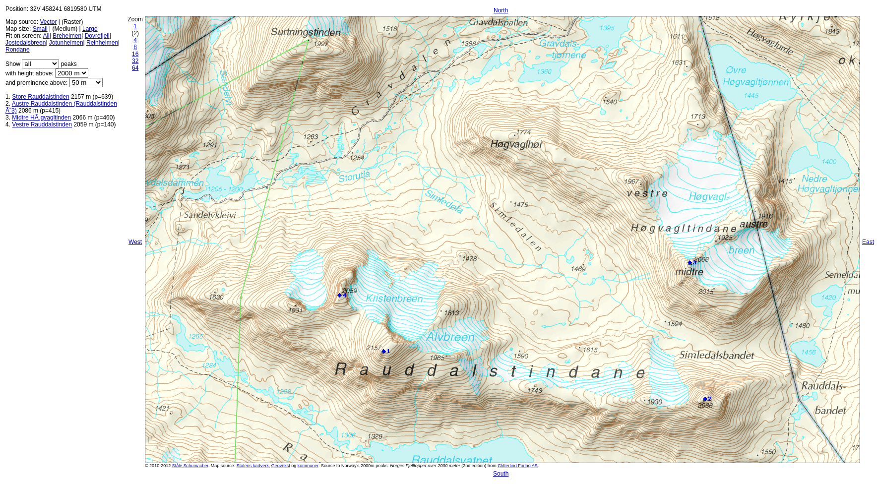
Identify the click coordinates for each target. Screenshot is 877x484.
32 (135, 61)
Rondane (17, 49)
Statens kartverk (253, 465)
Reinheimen (102, 42)
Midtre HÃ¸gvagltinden (41, 117)
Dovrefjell (97, 35)
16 (135, 54)
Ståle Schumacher (190, 465)
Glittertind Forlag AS (518, 465)
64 (135, 67)
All (46, 35)
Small (40, 28)
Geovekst (280, 465)
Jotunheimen (66, 42)
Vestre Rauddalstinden (42, 124)
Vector (48, 21)
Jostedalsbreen (25, 42)
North (501, 10)
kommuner (308, 465)
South (500, 473)
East (868, 242)
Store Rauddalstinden (40, 96)
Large (90, 28)
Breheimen (67, 35)
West (135, 242)
